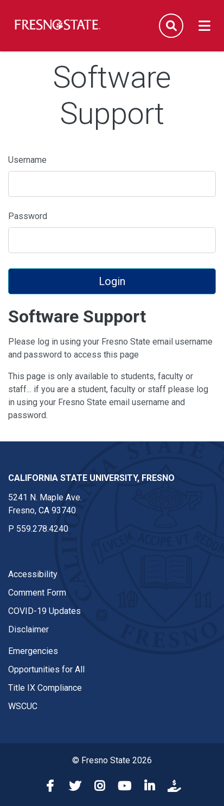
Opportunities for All (46, 669)
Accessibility (32, 574)
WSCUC (22, 706)
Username (27, 160)
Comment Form (37, 592)
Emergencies (33, 651)
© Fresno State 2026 (112, 760)
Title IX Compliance (45, 688)
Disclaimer (28, 629)
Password (27, 216)
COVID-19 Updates (44, 611)
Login (112, 281)
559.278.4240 (42, 529)
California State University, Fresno (91, 478)
